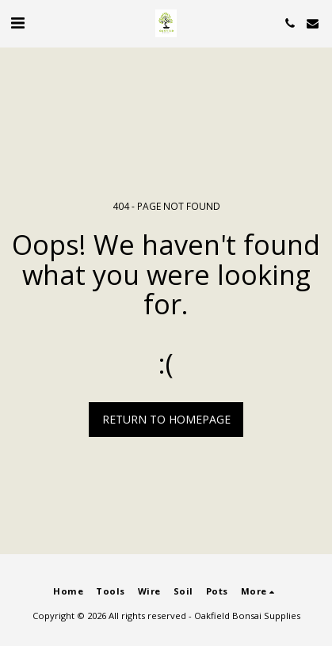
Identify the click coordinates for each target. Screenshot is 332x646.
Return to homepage (166, 419)
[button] (17, 22)
